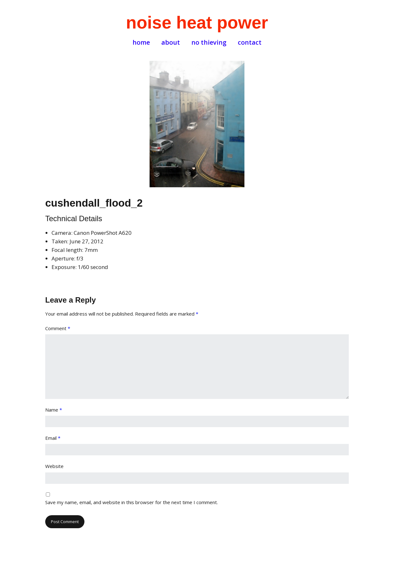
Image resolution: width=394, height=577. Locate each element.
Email (52, 438)
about (170, 42)
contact (250, 42)
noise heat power (197, 22)
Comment (57, 328)
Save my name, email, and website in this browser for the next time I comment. (131, 502)
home (141, 42)
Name (53, 410)
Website (54, 466)
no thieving (208, 42)
